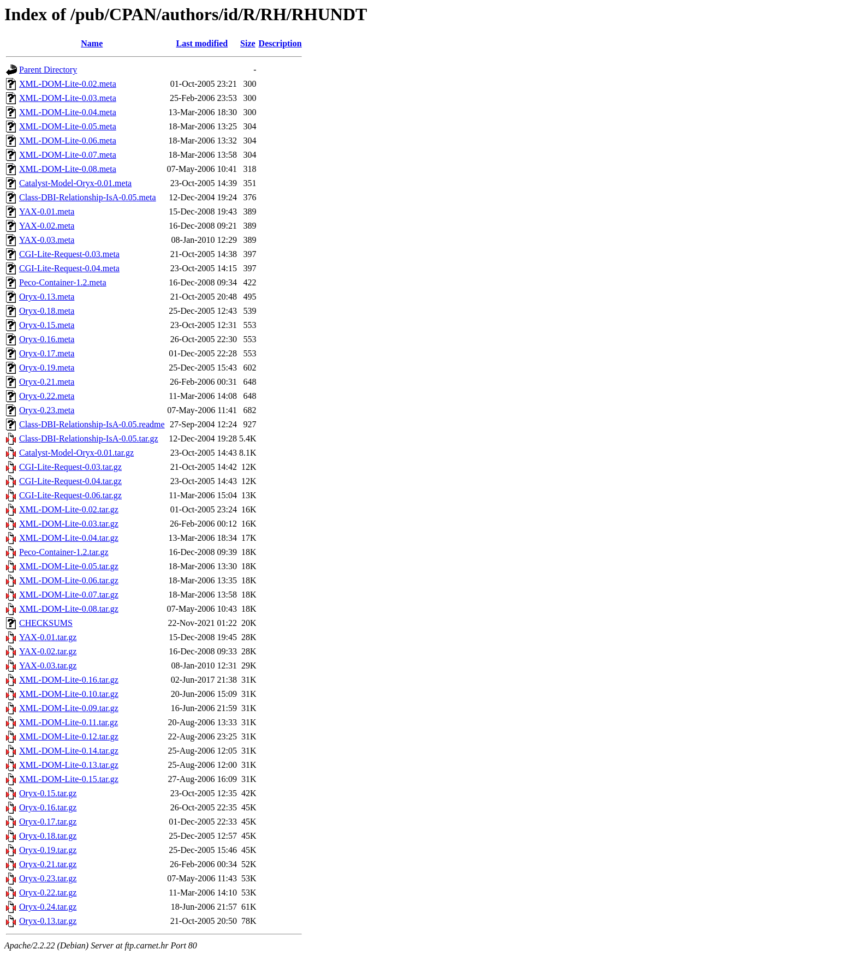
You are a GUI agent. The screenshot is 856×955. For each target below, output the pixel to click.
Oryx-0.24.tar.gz (47, 906)
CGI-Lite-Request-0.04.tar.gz (70, 481)
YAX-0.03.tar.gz (47, 665)
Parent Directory (48, 69)
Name (92, 43)
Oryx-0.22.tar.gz (47, 892)
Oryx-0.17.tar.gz (47, 821)
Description (280, 43)
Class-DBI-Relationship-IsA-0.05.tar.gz (88, 438)
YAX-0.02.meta (46, 225)
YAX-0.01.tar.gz (47, 637)
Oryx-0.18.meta (46, 310)
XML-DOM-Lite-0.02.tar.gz (68, 509)
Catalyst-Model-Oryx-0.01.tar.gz (76, 452)
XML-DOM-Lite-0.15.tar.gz (68, 779)
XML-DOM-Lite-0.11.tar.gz (68, 722)
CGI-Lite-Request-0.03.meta (69, 254)
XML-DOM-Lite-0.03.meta (67, 98)
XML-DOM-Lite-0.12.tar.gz (68, 736)
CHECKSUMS (46, 623)
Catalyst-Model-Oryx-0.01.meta (75, 183)
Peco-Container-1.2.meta (62, 282)
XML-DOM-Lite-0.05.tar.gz (68, 566)
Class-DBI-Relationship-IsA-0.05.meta (87, 197)
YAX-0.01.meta (46, 211)
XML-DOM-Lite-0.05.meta (67, 126)
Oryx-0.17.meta (46, 353)
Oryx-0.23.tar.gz (47, 878)
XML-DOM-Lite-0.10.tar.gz (68, 694)
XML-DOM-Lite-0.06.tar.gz (68, 580)
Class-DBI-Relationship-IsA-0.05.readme (92, 424)
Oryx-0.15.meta (46, 325)
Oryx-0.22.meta (46, 396)
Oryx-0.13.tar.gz (47, 921)
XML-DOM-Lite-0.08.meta (67, 169)
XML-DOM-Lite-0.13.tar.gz (68, 764)
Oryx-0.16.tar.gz (47, 807)
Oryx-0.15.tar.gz (47, 793)
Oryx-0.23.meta (46, 410)
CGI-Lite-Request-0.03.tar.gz (70, 466)
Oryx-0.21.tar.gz (47, 864)
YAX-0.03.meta (46, 239)
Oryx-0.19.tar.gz (47, 850)
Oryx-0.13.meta (46, 296)
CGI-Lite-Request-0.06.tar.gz (70, 495)
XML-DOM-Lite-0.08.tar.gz (68, 608)
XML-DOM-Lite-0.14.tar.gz (68, 750)
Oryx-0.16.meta (46, 339)
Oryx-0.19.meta (46, 367)
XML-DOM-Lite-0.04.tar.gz (68, 537)
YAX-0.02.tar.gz (47, 651)
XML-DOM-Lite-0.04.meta (67, 112)
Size (247, 43)
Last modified (202, 43)
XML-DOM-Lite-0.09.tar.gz (68, 708)
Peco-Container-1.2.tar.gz (64, 552)
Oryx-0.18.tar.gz (47, 835)
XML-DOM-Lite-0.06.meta (67, 140)
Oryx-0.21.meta (46, 381)
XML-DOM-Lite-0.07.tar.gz (68, 594)
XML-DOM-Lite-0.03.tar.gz (68, 523)
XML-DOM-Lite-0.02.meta (67, 83)
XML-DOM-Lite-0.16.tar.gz (68, 679)
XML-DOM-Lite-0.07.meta (67, 154)
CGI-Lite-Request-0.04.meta (69, 268)
